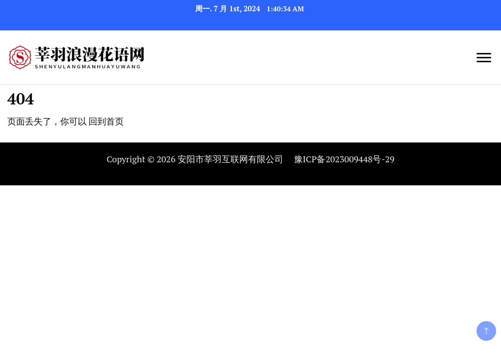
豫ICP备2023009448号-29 (344, 159)
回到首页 (106, 121)
